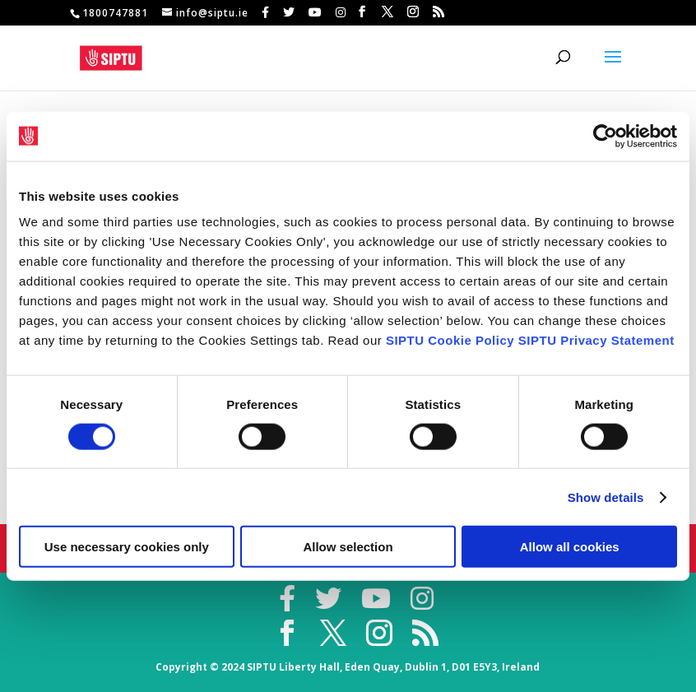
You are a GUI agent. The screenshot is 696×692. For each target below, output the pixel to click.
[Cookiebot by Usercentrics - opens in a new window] (605, 135)
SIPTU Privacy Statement (596, 340)
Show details (606, 497)
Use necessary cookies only (126, 547)
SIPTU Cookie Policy (450, 340)
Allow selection (347, 547)
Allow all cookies (569, 547)
